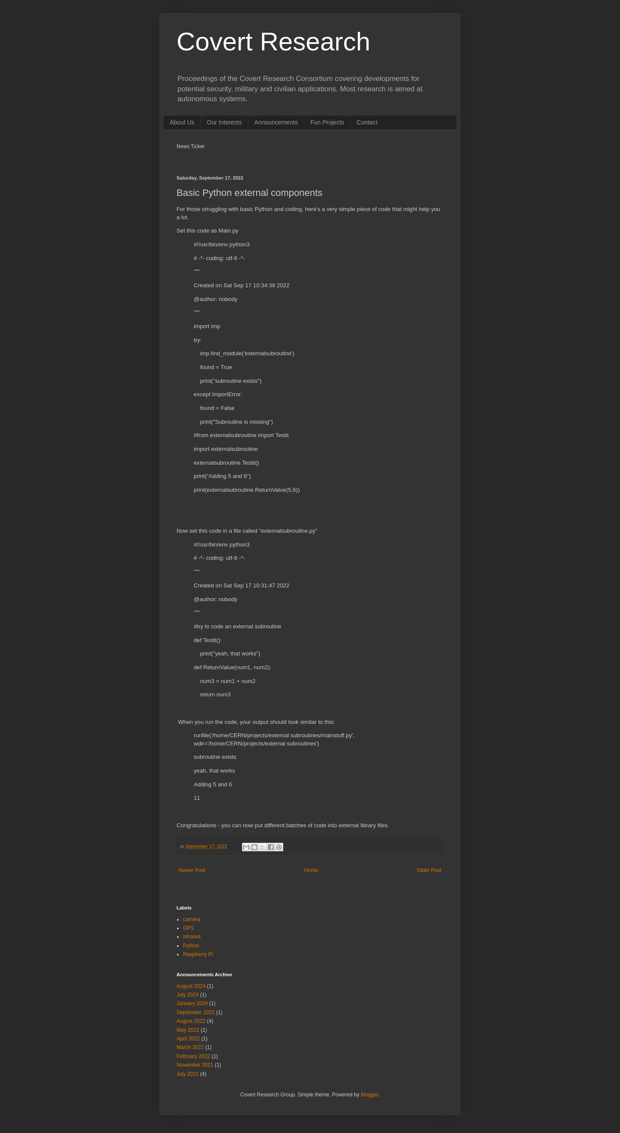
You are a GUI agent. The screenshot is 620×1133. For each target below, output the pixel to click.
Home (311, 870)
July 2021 (187, 1074)
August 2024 (191, 986)
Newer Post (192, 870)
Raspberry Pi (198, 954)
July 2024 (187, 995)
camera (191, 919)
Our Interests (224, 122)
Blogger (369, 1095)
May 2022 (188, 1030)
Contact (366, 122)
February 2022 (193, 1056)
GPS (188, 928)
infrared (192, 937)
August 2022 (191, 1021)
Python (191, 946)
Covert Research (273, 41)
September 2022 (196, 1012)
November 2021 (195, 1065)
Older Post (429, 870)
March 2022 (190, 1047)
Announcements (276, 122)
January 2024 (192, 1003)
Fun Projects (327, 122)
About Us (182, 122)
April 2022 (188, 1039)
